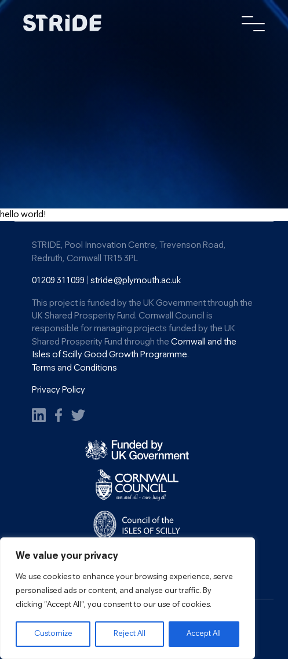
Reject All (129, 633)
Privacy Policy (58, 390)
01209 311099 (58, 280)
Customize (53, 633)
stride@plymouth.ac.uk (135, 280)
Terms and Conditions (74, 368)
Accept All (204, 633)
